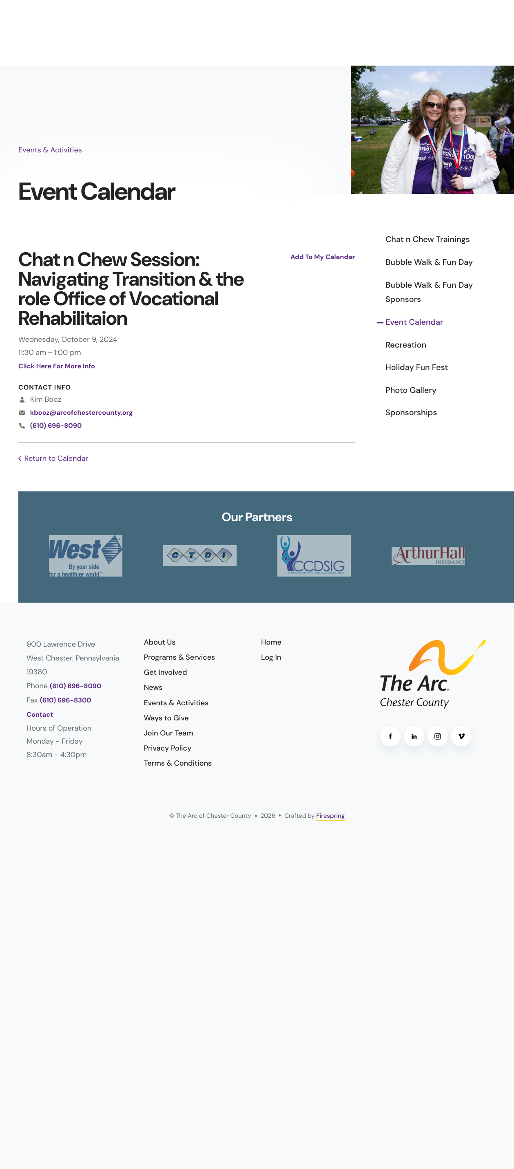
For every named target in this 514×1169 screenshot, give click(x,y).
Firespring (330, 816)
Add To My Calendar (322, 257)
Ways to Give (166, 718)
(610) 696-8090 (56, 426)
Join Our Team (168, 733)
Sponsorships (411, 412)
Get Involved (165, 672)
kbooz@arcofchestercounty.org (81, 413)
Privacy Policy (168, 748)
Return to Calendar (56, 458)
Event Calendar (414, 322)
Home (271, 642)
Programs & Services (179, 657)
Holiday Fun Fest (417, 367)
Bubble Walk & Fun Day (429, 262)
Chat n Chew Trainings (428, 239)
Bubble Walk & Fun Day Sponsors (429, 292)
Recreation (406, 345)
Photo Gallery (411, 390)
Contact (40, 715)
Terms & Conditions (178, 763)
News (153, 687)
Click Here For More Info (56, 366)
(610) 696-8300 (65, 700)
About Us (160, 642)
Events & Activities (176, 703)
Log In (271, 657)
